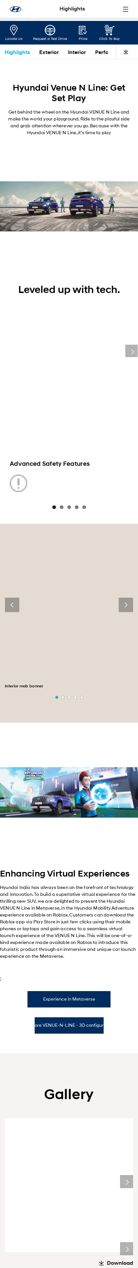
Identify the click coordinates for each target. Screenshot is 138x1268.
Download (120, 969)
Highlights (17, 52)
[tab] (68, 839)
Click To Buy (109, 39)
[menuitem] (24, 1147)
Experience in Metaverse (69, 839)
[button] (56, 537)
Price (83, 39)
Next (131, 335)
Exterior (49, 52)
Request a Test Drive (50, 39)
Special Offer (90, 1064)
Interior (77, 52)
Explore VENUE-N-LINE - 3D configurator (69, 865)
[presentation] (12, 573)
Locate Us (13, 39)
